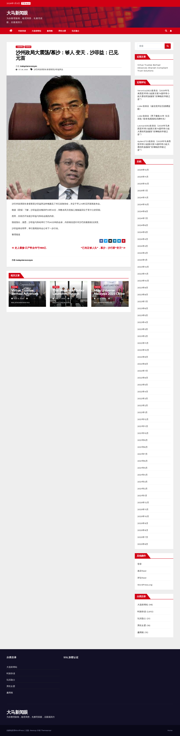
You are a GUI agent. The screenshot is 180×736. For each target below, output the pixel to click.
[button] (166, 31)
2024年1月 (142, 260)
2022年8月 (142, 364)
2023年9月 (142, 287)
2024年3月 (142, 246)
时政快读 (22, 31)
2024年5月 (142, 232)
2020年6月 (142, 544)
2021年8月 (142, 447)
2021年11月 (142, 426)
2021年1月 (142, 495)
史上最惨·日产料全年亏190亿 (29, 247)
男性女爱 (62, 31)
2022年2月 (142, 405)
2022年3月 (142, 398)
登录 (139, 564)
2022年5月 (142, 384)
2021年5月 (142, 468)
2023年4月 (142, 322)
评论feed (141, 578)
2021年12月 (142, 419)
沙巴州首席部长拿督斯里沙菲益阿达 (48, 69)
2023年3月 (142, 329)
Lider (140, 106)
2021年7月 (142, 454)
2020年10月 (143, 516)
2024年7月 (142, 218)
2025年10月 (143, 183)
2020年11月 (143, 509)
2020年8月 (142, 530)
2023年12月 (143, 267)
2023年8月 (142, 294)
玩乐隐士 (75, 31)
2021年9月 (142, 440)
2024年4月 (142, 239)
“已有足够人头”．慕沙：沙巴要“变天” (103, 247)
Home (170, 730)
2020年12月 (143, 502)
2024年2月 (142, 253)
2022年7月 (142, 371)
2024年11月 (142, 197)
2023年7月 (142, 301)
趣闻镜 (50, 31)
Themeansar (46, 730)
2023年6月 (142, 308)
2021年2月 (142, 488)
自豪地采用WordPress (15, 730)
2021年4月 (142, 475)
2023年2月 (142, 336)
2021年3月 (142, 481)
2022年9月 (142, 357)
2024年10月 (143, 204)
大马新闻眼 (17, 13)
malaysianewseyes (28, 66)
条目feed (141, 571)
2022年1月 (142, 412)
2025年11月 (142, 176)
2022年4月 (142, 391)
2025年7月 (142, 190)
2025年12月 (143, 170)
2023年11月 (142, 274)
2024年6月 (142, 225)
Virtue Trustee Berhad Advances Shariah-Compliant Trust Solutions (25, 295)
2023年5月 (142, 315)
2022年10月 (143, 350)
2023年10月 (143, 280)
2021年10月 (143, 433)
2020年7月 (142, 537)
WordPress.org (144, 585)
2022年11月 (142, 343)
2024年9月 (142, 211)
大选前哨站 (36, 31)
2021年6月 (142, 461)
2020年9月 (142, 523)
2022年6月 (142, 378)
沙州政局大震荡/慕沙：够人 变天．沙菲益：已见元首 (67, 55)
